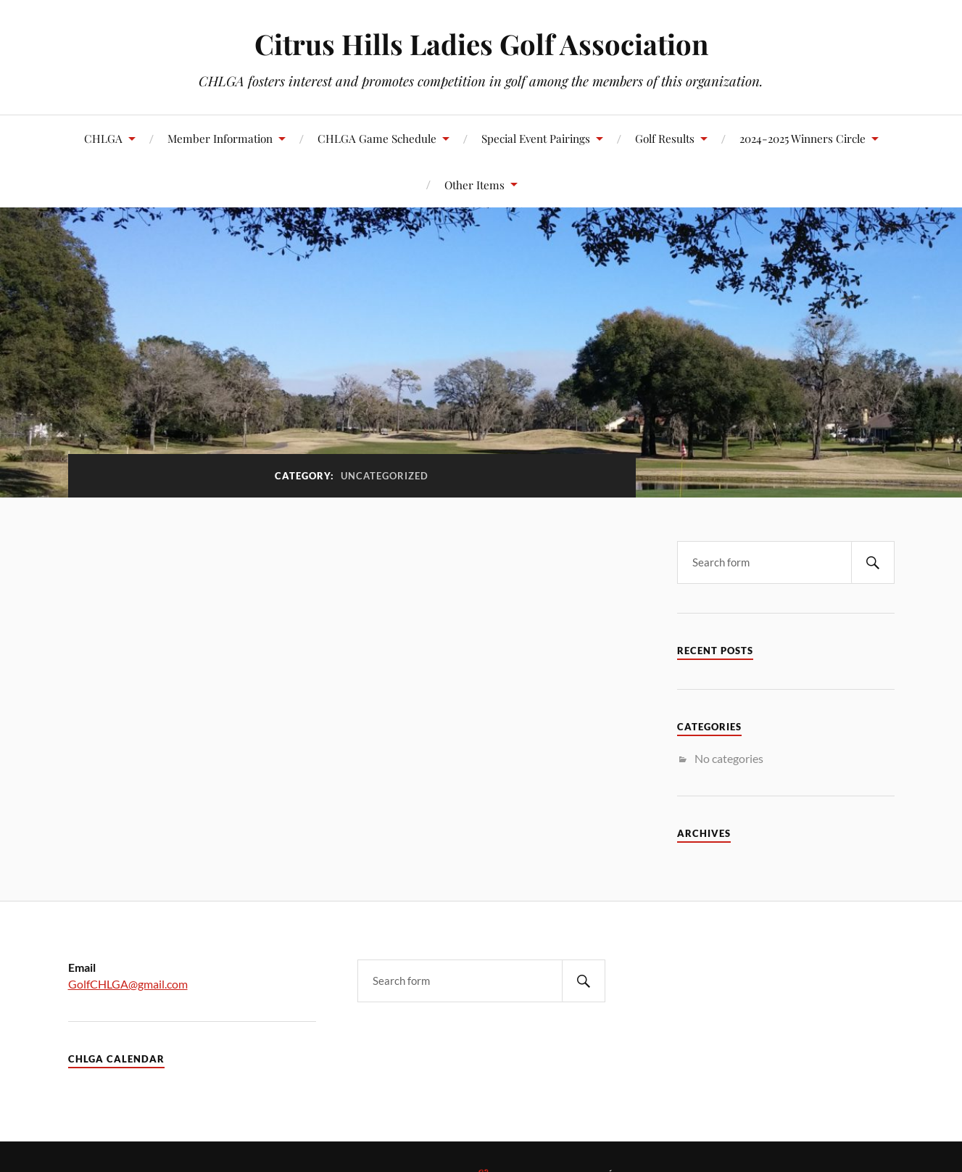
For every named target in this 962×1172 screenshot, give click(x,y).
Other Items (474, 184)
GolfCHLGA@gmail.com (128, 984)
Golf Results (664, 138)
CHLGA (103, 138)
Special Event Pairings (535, 138)
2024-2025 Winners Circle (802, 138)
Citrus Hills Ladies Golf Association (481, 43)
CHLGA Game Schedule (377, 138)
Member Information (220, 138)
